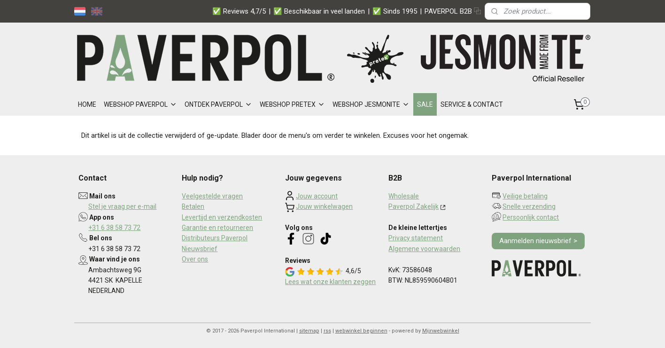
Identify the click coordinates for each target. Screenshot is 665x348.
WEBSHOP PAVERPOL (140, 104)
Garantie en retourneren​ (217, 227)
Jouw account (317, 196)
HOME (87, 104)
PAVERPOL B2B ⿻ (453, 11)
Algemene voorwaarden (424, 249)
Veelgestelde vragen (212, 196)
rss (327, 331)
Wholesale (403, 196)
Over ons (195, 259)
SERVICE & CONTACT (472, 104)
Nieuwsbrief (199, 249)
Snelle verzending (529, 206)
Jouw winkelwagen (324, 206)
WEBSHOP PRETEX (292, 104)
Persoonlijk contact (531, 217)
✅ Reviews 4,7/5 (239, 11)
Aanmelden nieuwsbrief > (538, 241)
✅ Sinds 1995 (394, 11)
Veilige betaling (525, 196)
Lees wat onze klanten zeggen (330, 281)
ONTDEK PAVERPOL (218, 104)
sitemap (309, 331)
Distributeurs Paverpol (214, 238)
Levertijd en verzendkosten (222, 217)
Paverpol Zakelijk (413, 206)
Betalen (193, 206)
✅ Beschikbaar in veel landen (319, 11)
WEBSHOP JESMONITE (371, 104)
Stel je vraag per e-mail (122, 206)
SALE (425, 104)
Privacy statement (415, 238)
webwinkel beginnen (361, 331)
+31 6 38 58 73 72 (114, 227)
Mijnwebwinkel (440, 331)
